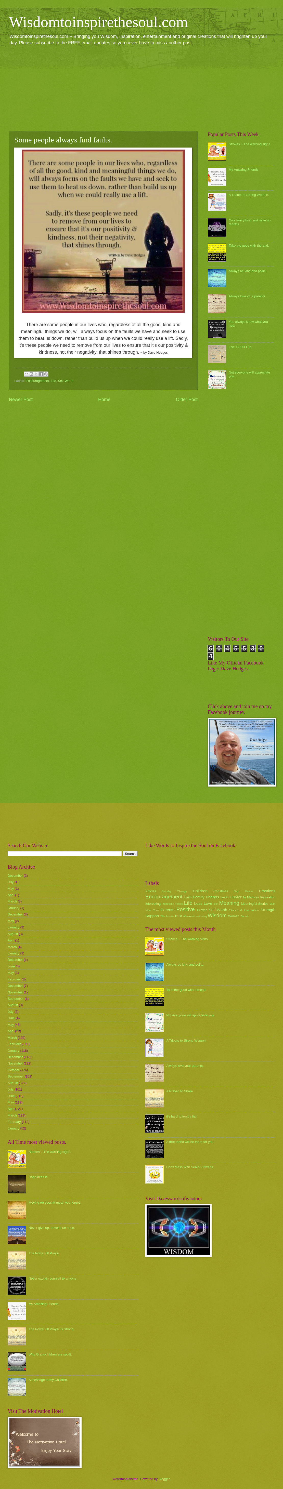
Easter (249, 891)
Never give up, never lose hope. (52, 1228)
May (11, 888)
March (12, 901)
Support (152, 916)
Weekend (189, 916)
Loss (198, 903)
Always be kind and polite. (248, 271)
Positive (185, 909)
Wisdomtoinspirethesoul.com (98, 22)
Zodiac (244, 916)
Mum (272, 903)
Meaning (229, 903)
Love (208, 903)
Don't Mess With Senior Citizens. (190, 1167)
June (11, 966)
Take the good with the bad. (249, 245)
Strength (268, 910)
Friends (212, 897)
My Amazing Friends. (244, 169)
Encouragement (37, 381)
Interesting (153, 904)
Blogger (164, 1479)
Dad (236, 891)
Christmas (220, 891)
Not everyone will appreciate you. (190, 1015)
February (14, 979)
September (16, 999)
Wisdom (217, 915)
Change (182, 891)
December (15, 876)
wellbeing (201, 916)
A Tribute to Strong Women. (249, 195)
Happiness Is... (39, 1177)
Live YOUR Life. (240, 347)
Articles (150, 891)
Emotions (267, 891)
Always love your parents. (247, 296)
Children (200, 891)
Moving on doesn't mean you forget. (55, 1202)
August (13, 934)
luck (216, 903)
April (11, 895)
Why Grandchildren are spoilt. (50, 1354)
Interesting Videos (172, 903)
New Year (152, 910)
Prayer (202, 910)
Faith (188, 897)
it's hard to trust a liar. (181, 1116)
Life (53, 381)
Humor (235, 897)
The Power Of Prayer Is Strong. (51, 1329)
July (11, 882)
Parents (167, 910)
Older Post (187, 399)
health (225, 897)
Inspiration (267, 897)
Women (233, 916)
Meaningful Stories (254, 904)
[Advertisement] (141, 88)
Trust (178, 916)
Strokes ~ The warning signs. (250, 144)
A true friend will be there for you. (190, 1142)
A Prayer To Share (179, 1091)
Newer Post (21, 399)
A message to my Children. (48, 1380)
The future (167, 916)
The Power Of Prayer (44, 1253)
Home (104, 399)
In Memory (251, 897)
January (13, 908)
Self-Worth (65, 381)
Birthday (167, 891)
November (15, 992)
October (13, 1070)
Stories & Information (244, 910)
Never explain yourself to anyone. (53, 1278)
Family (198, 897)
